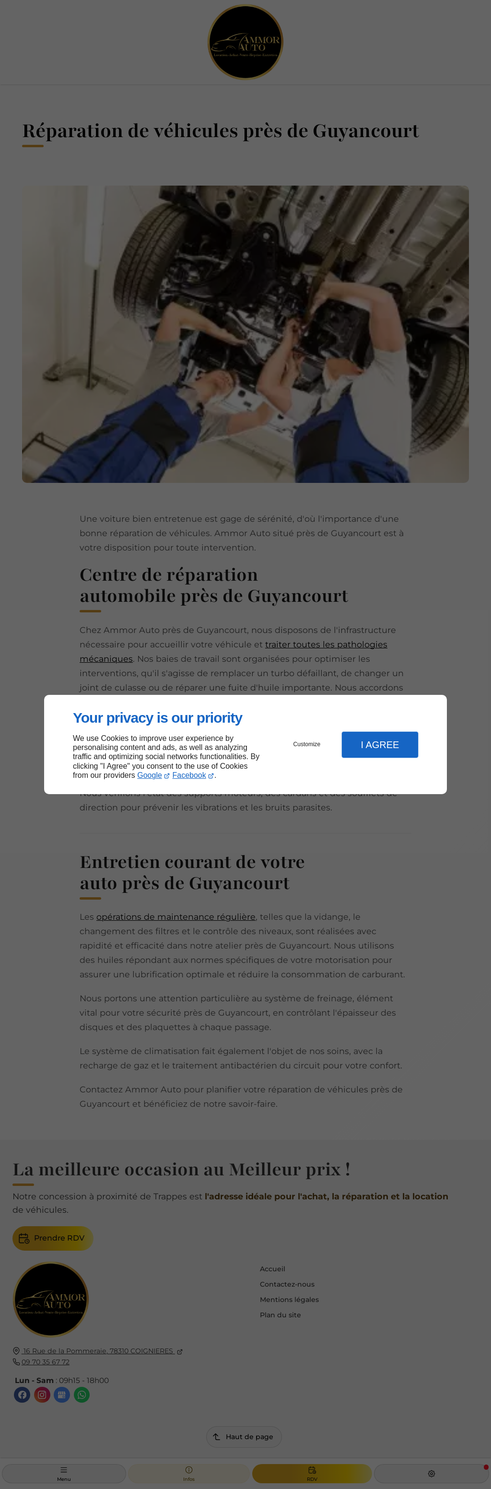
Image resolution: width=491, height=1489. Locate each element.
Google (149, 775)
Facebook (189, 775)
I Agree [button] (380, 744)
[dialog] (245, 744)
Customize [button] (307, 744)
